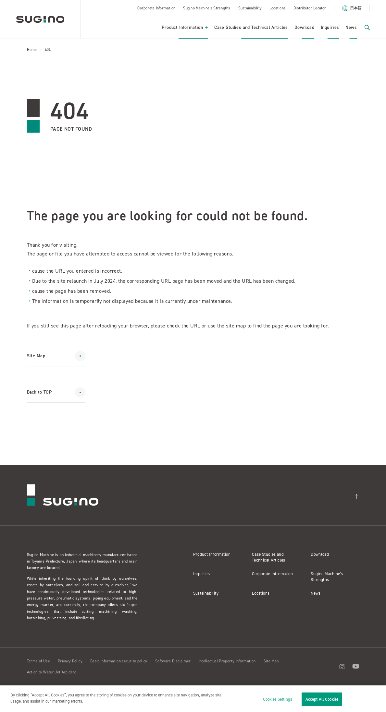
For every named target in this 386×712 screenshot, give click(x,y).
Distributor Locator (309, 8)
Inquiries (330, 27)
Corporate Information (156, 8)
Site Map (271, 661)
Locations (277, 8)
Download (304, 27)
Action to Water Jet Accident (51, 672)
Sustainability (250, 8)
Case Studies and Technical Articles (251, 27)
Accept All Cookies (322, 699)
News (351, 27)
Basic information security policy (118, 661)
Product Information (185, 27)
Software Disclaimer (173, 661)
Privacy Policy (70, 661)
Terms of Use (38, 661)
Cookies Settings (277, 699)
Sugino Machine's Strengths (206, 8)
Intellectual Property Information (227, 661)
